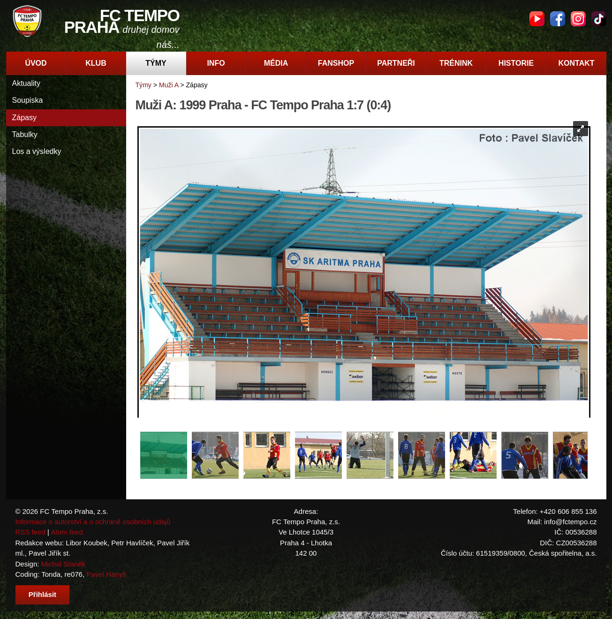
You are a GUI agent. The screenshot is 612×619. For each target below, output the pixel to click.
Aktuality (26, 83)
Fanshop (336, 63)
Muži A (168, 85)
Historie (516, 63)
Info (216, 63)
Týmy (155, 63)
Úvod (35, 63)
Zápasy (24, 118)
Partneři (396, 63)
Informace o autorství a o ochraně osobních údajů (93, 522)
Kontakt (576, 63)
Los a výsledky (36, 151)
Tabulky (25, 134)
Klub (95, 63)
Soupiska (27, 100)
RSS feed (30, 532)
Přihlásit (42, 594)
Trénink (456, 63)
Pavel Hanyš (106, 574)
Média (276, 63)
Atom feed (67, 532)
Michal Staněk (63, 564)
